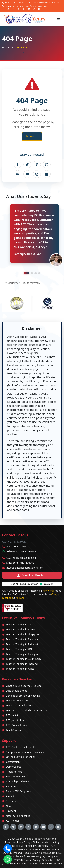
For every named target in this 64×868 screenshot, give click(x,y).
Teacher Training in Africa (20, 668)
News (9, 806)
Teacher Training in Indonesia (22, 644)
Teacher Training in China (20, 624)
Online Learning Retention (20, 756)
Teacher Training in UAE (19, 649)
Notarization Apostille (18, 815)
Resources (11, 801)
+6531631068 (26, 562)
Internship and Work (17, 781)
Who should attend (16, 690)
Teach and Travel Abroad (19, 705)
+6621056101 (30, 2)
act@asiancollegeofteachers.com (24, 567)
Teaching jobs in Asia (17, 700)
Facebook (7, 597)
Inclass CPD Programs (18, 791)
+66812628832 (29, 551)
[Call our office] (7, 848)
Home (5, 47)
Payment (11, 810)
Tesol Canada (13, 730)
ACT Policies (12, 820)
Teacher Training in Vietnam (21, 629)
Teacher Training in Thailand (22, 663)
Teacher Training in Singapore (22, 634)
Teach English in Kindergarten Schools (27, 710)
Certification (13, 761)
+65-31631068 (23, 6)
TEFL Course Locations (18, 725)
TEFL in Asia (12, 715)
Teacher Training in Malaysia (22, 639)
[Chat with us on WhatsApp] (7, 859)
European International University (25, 752)
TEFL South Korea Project (20, 747)
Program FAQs (14, 771)
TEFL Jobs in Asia (15, 720)
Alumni (20, 597)
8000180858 (43, 6)
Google (55, 594)
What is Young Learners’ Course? (24, 685)
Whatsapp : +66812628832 (49, 2)
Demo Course (13, 766)
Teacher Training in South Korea (24, 658)
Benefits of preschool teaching (23, 695)
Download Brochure (32, 575)
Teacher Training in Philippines (23, 654)
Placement (12, 786)
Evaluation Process (16, 776)
